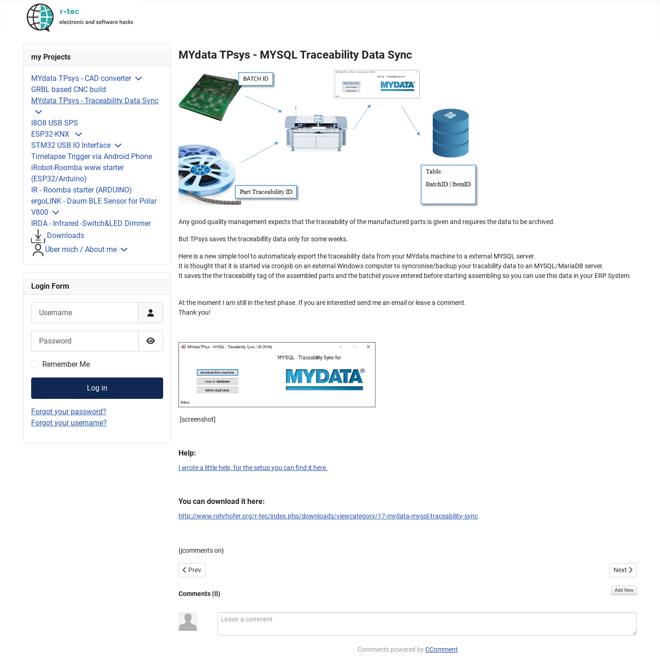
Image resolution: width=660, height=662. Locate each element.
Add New (624, 590)
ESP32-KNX (51, 134)
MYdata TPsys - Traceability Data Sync (94, 100)
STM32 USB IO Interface (71, 145)
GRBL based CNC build (68, 89)
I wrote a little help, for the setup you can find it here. (253, 467)
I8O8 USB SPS (54, 123)
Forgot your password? (68, 411)
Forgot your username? (69, 422)
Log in (97, 388)
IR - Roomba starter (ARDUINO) (81, 189)
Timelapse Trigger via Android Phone (91, 156)
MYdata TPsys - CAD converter (81, 78)
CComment (441, 649)
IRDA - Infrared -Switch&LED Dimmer (91, 223)
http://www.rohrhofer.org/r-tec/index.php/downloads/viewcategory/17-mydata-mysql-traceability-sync (328, 516)
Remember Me (66, 364)
